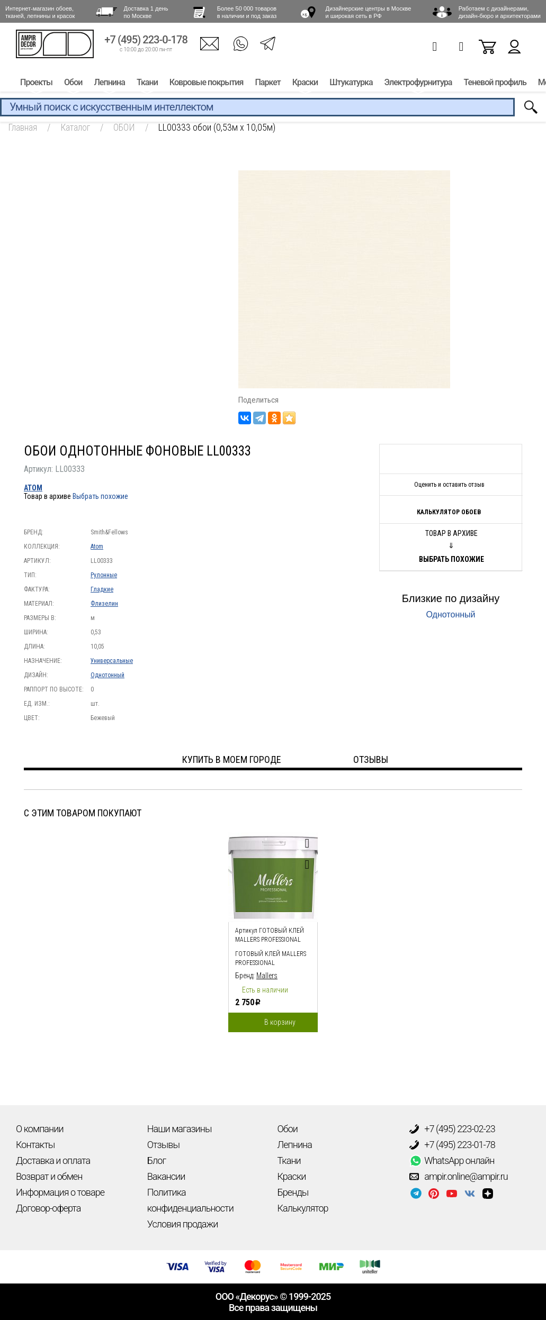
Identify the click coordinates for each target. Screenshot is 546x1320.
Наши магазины (179, 1128)
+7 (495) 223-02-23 (452, 1129)
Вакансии (166, 1176)
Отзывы (163, 1144)
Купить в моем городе (231, 759)
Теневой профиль (495, 83)
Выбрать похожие (100, 496)
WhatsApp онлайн (451, 1161)
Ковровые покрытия (206, 83)
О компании (40, 1128)
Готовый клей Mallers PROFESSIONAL (270, 958)
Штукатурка (350, 83)
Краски (305, 83)
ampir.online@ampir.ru (458, 1177)
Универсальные (112, 660)
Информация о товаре (60, 1192)
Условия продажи (182, 1224)
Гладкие (102, 589)
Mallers (267, 975)
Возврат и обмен (49, 1176)
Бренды (293, 1192)
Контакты (35, 1144)
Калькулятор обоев (449, 512)
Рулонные (104, 575)
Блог (156, 1160)
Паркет (267, 83)
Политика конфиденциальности (190, 1200)
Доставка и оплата (53, 1160)
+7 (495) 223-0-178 (145, 41)
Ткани (147, 83)
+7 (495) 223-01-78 (452, 1145)
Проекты (36, 83)
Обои (73, 83)
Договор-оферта (48, 1208)
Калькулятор (303, 1208)
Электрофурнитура (418, 83)
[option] (273, 929)
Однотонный (107, 675)
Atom (33, 488)
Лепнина (109, 83)
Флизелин (104, 603)
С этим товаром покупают (82, 812)
